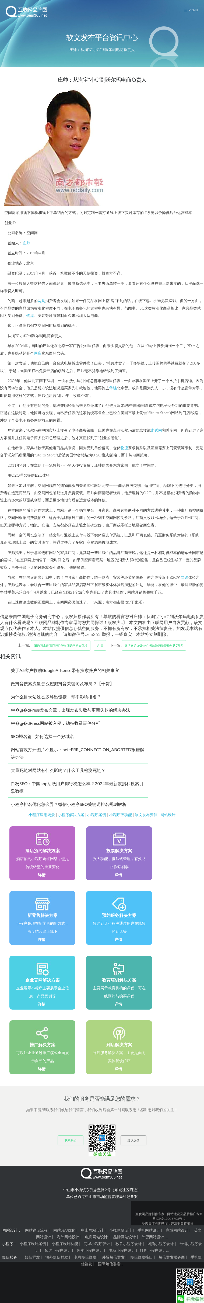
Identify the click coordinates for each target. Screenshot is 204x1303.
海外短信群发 (56, 1257)
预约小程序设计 (58, 1250)
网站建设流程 (36, 1230)
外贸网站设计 (153, 1237)
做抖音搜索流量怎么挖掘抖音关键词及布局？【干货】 (62, 683)
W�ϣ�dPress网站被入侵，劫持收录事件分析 (55, 723)
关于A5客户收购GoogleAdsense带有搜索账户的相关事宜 (65, 670)
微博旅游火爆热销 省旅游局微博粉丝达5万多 (154, 645)
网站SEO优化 (64, 1230)
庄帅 (26, 243)
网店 (37, 353)
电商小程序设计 (122, 1250)
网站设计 (167, 814)
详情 (41, 874)
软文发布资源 (146, 814)
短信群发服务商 (172, 1257)
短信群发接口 (141, 1257)
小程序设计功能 (65, 1243)
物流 (30, 315)
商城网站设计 (177, 1230)
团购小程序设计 (160, 1243)
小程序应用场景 (42, 814)
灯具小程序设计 (153, 1250)
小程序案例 (96, 814)
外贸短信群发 (113, 1257)
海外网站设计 (68, 1237)
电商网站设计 (96, 1237)
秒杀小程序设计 (128, 1243)
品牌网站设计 (124, 1237)
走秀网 (156, 430)
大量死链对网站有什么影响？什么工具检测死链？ (58, 770)
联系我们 (70, 1140)
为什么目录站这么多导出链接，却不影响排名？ (56, 696)
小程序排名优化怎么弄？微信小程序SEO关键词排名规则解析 (68, 804)
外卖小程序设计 (90, 1250)
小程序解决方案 (71, 814)
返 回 (100, 645)
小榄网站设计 (120, 1230)
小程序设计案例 (33, 1243)
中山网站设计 (92, 1230)
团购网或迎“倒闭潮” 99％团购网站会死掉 (61, 645)
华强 (113, 388)
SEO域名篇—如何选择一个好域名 (42, 736)
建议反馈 (133, 1140)
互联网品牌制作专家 (149, 1214)
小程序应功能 (120, 814)
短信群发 (32, 1257)
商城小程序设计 (97, 1243)
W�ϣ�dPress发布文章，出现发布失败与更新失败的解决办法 (70, 709)
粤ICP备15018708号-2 (169, 1219)
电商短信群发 (85, 1257)
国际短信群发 (109, 1264)
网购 (41, 300)
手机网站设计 (149, 1230)
